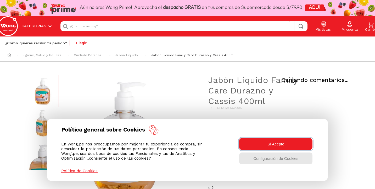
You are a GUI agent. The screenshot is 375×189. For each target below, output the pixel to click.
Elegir (81, 38)
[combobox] (183, 24)
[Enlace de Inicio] (9, 51)
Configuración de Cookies (275, 158)
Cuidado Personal (88, 50)
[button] (349, 24)
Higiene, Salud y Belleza (42, 50)
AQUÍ (302, 7)
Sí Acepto (275, 144)
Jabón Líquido (126, 50)
